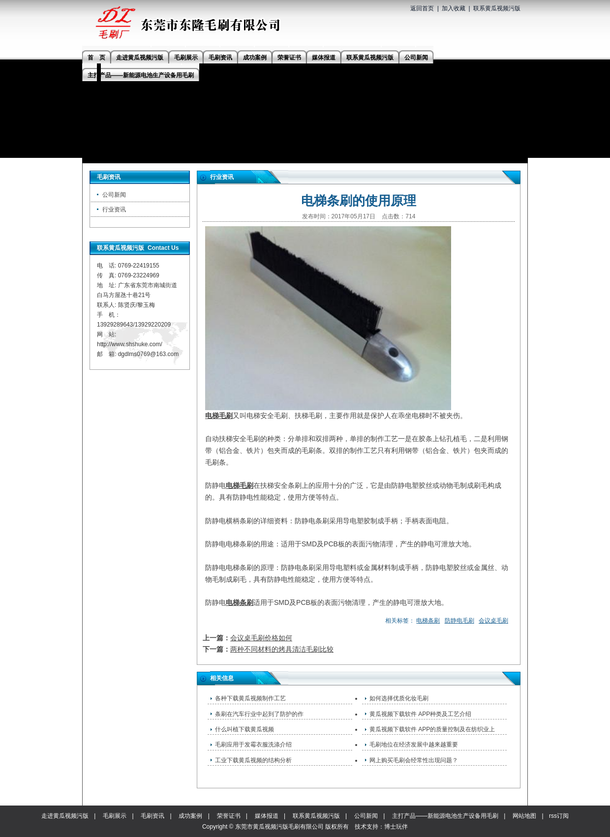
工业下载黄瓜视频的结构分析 (253, 760)
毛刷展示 (114, 815)
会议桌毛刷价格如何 (261, 638)
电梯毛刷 (219, 415)
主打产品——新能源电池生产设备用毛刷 (445, 815)
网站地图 (524, 815)
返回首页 (422, 8)
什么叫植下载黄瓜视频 (244, 729)
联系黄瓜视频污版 (496, 8)
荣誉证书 (229, 815)
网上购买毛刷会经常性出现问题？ (413, 760)
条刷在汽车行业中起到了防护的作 (259, 714)
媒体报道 (266, 815)
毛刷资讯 (152, 815)
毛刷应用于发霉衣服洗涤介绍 (253, 744)
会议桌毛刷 (493, 620)
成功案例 (190, 815)
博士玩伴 (396, 826)
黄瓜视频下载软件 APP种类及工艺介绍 (420, 714)
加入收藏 (453, 8)
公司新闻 (114, 194)
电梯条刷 (239, 602)
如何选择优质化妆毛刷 (398, 698)
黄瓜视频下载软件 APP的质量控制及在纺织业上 (432, 729)
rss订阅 (559, 815)
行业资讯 (114, 209)
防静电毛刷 (459, 620)
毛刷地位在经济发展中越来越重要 (413, 744)
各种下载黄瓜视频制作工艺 (250, 698)
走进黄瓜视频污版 (65, 815)
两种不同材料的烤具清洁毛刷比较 (282, 649)
